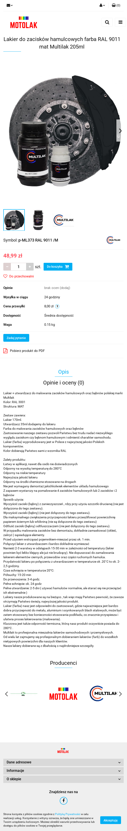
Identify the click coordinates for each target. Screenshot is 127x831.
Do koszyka (58, 266)
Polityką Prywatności (67, 814)
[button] (116, 5)
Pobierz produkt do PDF (24, 350)
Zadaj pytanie (16, 338)
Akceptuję (111, 820)
